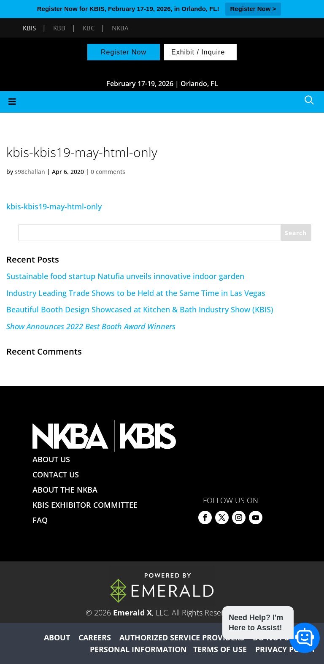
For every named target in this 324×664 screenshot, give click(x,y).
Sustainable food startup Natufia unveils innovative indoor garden (125, 276)
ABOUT (57, 637)
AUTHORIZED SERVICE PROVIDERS (181, 637)
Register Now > (253, 8)
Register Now (123, 52)
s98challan (30, 172)
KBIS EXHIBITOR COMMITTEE (85, 505)
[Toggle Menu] (162, 102)
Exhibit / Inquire (198, 52)
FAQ (40, 520)
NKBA (120, 28)
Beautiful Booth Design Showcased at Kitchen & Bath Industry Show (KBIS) (139, 309)
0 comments (108, 172)
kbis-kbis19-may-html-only (54, 206)
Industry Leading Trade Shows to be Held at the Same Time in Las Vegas (135, 293)
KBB (59, 28)
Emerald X (132, 612)
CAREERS (94, 637)
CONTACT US (55, 474)
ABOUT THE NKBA (64, 490)
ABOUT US (51, 459)
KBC (88, 28)
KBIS (29, 28)
